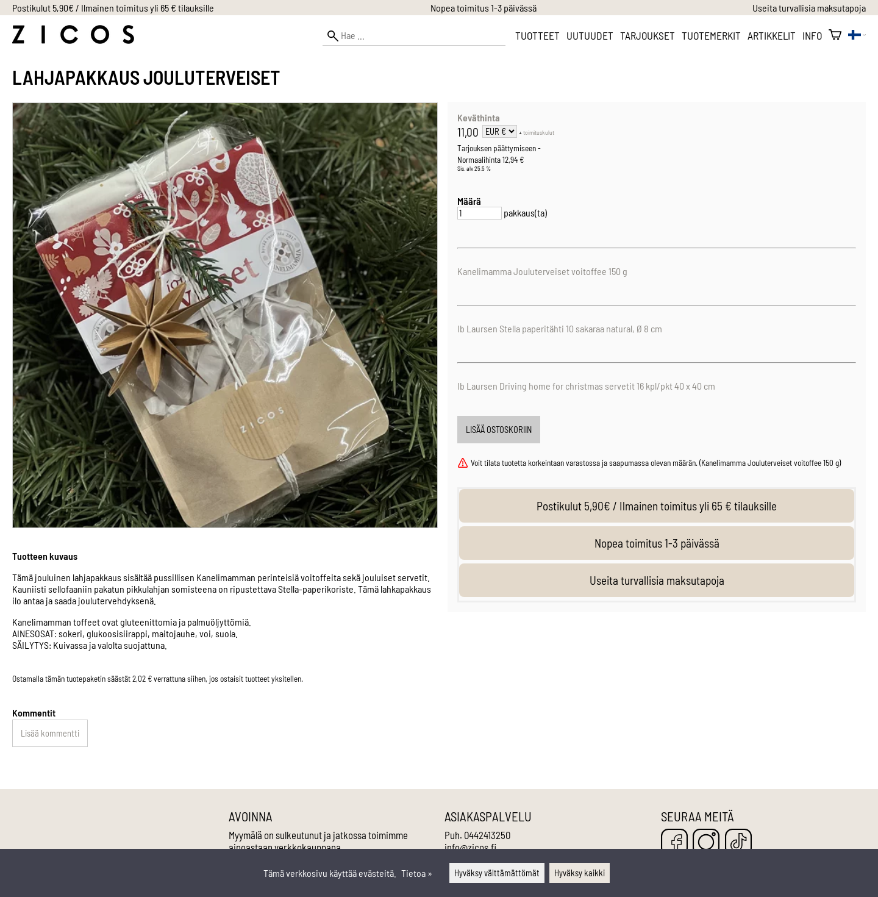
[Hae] (414, 36)
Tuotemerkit (711, 35)
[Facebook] (674, 843)
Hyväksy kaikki (579, 873)
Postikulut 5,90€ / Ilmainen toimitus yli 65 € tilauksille (113, 7)
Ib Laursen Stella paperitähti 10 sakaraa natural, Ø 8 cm (559, 328)
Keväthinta (478, 117)
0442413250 (487, 835)
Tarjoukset (647, 35)
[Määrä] (479, 213)
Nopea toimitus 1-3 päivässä (483, 7)
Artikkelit (772, 35)
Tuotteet (537, 35)
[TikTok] (738, 843)
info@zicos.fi (470, 847)
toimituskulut (538, 132)
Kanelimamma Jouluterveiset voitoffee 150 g (542, 271)
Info (812, 35)
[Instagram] (706, 843)
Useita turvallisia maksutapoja (809, 7)
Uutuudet (589, 35)
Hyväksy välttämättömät (497, 873)
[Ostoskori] (835, 35)
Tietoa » (416, 873)
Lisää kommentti (50, 733)
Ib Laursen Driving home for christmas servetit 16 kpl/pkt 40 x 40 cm (586, 385)
